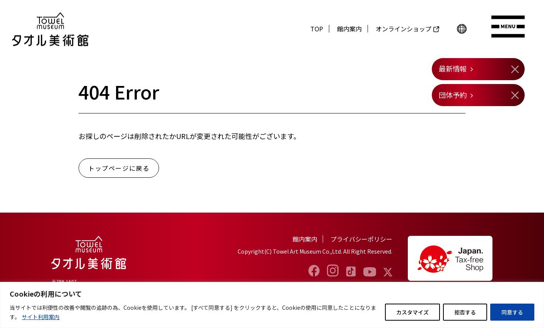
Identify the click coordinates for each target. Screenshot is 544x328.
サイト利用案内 (41, 317)
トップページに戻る (118, 168)
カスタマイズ (412, 312)
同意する (512, 312)
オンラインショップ (403, 28)
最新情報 (453, 69)
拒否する (465, 312)
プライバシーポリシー (361, 239)
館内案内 (349, 28)
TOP (316, 28)
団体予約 (453, 95)
